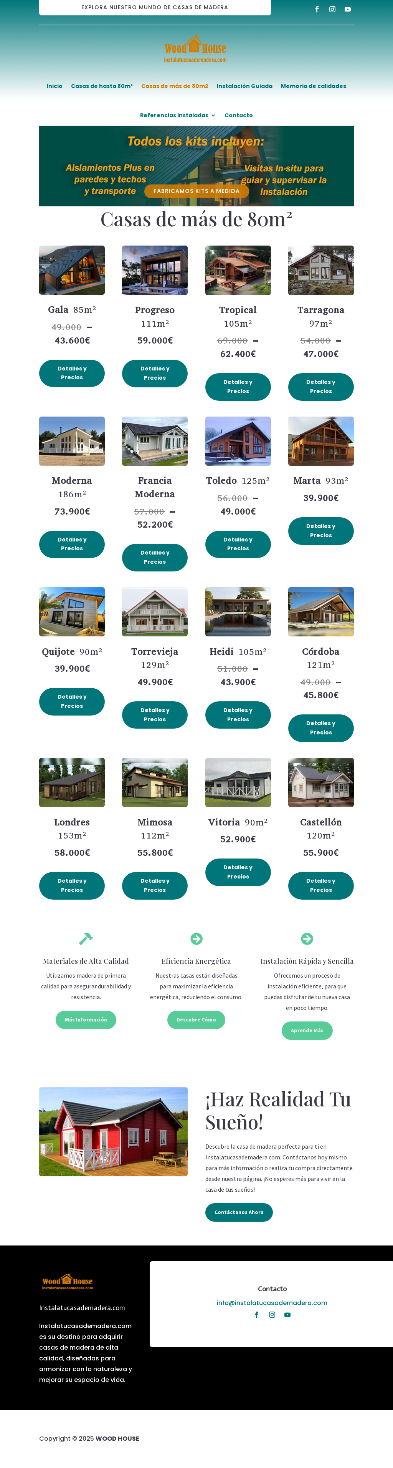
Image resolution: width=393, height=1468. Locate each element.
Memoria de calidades (313, 86)
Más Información (86, 1019)
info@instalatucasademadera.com (272, 1303)
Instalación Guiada (244, 86)
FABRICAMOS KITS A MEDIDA (197, 191)
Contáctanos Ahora (239, 1212)
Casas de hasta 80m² (102, 86)
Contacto (239, 115)
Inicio (55, 86)
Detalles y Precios (72, 373)
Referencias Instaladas (174, 115)
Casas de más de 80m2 (174, 86)
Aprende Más (307, 1030)
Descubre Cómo (196, 1019)
